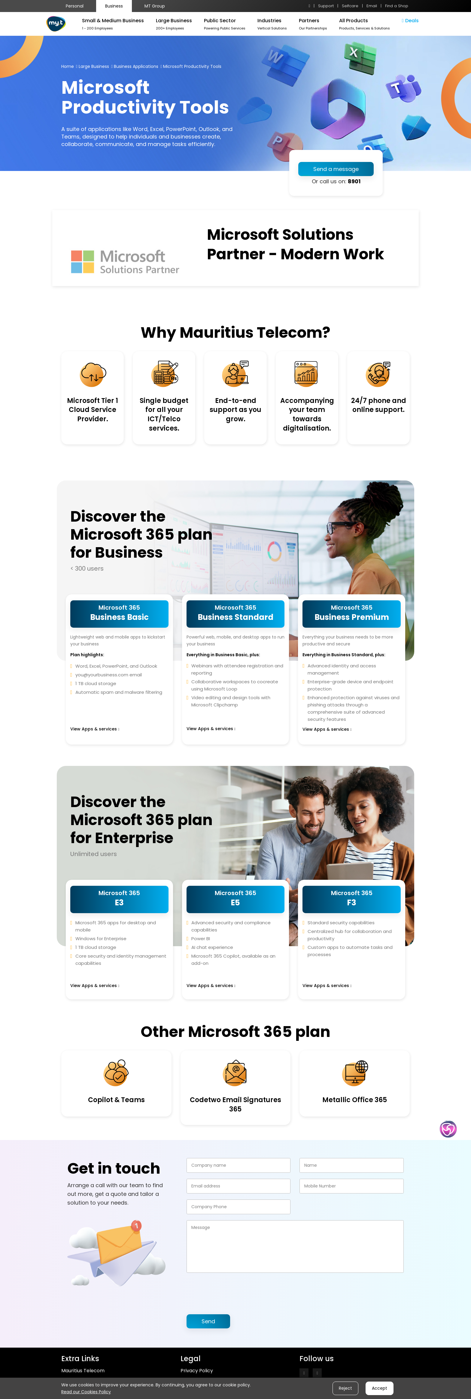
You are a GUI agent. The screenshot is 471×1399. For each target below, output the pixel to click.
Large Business (94, 66)
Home (67, 66)
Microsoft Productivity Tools (192, 66)
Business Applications (136, 66)
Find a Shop (396, 6)
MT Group (154, 6)
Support (326, 6)
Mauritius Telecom (83, 1370)
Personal (75, 6)
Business (114, 6)
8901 (354, 181)
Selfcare (350, 6)
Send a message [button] (336, 169)
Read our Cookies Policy (86, 1392)
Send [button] (208, 1321)
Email (371, 6)
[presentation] (232, 1290)
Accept (379, 1388)
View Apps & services (94, 729)
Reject (345, 1388)
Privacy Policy (197, 1370)
